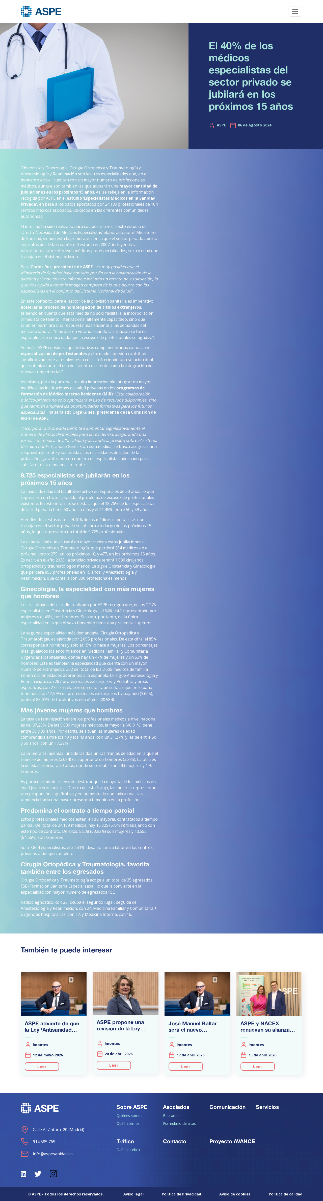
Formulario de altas (179, 1123)
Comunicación (227, 1107)
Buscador (171, 1115)
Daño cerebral (129, 1149)
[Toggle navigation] (295, 12)
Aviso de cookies (235, 1194)
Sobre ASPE (132, 1107)
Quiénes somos (129, 1115)
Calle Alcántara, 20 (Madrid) (52, 1130)
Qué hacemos (128, 1123)
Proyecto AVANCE (232, 1141)
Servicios (267, 1107)
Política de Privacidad (181, 1194)
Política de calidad (285, 1194)
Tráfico (125, 1141)
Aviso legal (133, 1194)
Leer (41, 1066)
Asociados (176, 1107)
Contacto (174, 1141)
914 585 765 (38, 1142)
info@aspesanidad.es (47, 1154)
